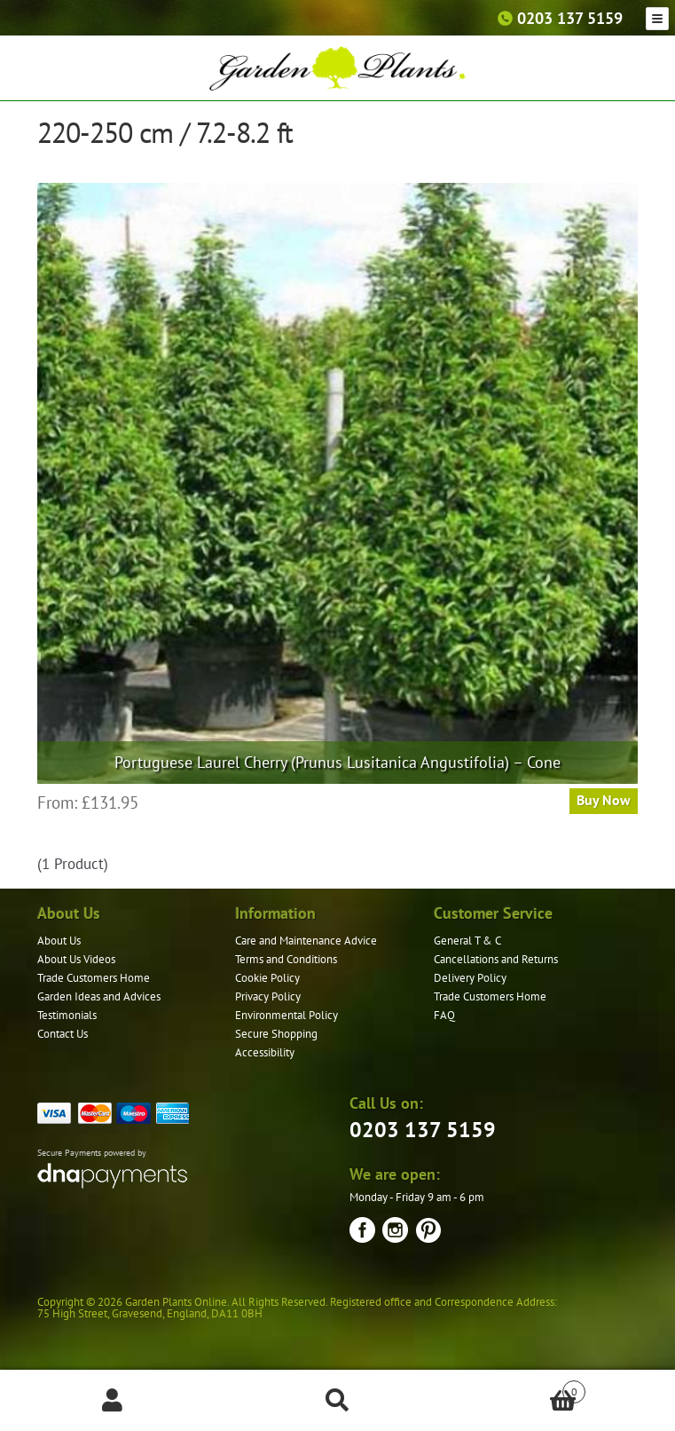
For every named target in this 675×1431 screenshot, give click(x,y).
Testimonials (67, 1015)
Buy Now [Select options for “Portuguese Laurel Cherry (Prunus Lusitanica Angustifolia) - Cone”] (604, 800)
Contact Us (62, 1033)
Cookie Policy (267, 977)
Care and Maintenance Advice (306, 940)
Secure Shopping (276, 1033)
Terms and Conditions (286, 959)
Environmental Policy (286, 1015)
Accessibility (264, 1052)
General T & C (467, 940)
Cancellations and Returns (496, 959)
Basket (517, 1387)
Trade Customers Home (93, 977)
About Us (59, 940)
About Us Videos (76, 959)
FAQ (444, 1015)
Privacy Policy (268, 996)
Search (338, 1401)
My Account (112, 1401)
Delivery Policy (470, 977)
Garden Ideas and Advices (99, 996)
